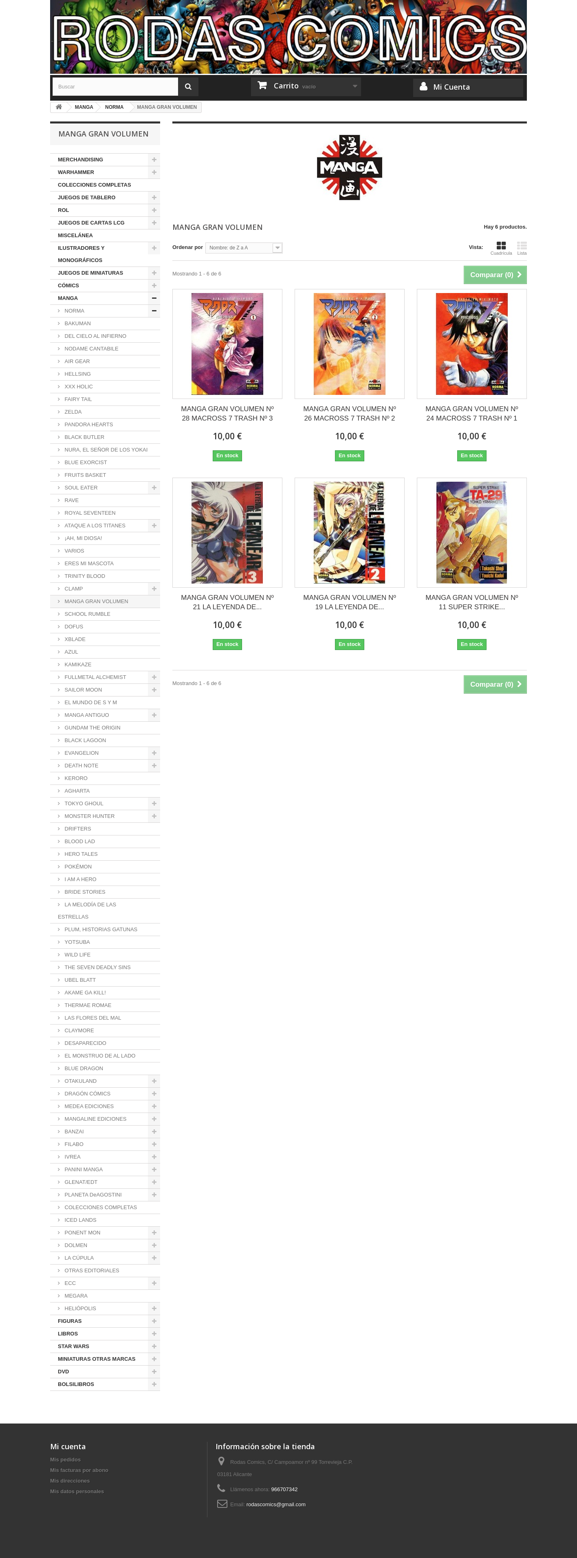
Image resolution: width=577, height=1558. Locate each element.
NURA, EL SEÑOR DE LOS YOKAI (105, 450)
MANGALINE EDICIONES (94, 1119)
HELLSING (77, 374)
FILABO (73, 1144)
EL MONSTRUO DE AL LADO (99, 1056)
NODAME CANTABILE (91, 349)
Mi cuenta (68, 1446)
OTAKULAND (80, 1081)
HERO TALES (80, 854)
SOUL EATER (80, 488)
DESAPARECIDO (84, 1043)
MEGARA (75, 1296)
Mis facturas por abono (79, 1470)
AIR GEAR (76, 361)
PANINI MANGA (83, 1169)
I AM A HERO (80, 879)
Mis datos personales (77, 1491)
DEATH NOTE (80, 765)
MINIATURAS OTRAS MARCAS (96, 1359)
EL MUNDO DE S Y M (90, 702)
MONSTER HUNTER (89, 816)
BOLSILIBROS (76, 1384)
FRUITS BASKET (84, 475)
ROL (63, 210)
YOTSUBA (76, 942)
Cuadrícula (501, 248)
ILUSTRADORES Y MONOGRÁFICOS (81, 254)
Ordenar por (187, 247)
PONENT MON (82, 1233)
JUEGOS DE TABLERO (86, 197)
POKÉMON (77, 867)
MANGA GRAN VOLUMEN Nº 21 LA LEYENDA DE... (227, 602)
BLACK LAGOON (84, 740)
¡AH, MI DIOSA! (82, 538)
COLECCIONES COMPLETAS (94, 185)
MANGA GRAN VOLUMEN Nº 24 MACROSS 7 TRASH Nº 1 (471, 413)
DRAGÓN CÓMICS (86, 1094)
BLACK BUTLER (83, 437)
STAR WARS (73, 1346)
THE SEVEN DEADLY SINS (97, 967)
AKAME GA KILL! (84, 992)
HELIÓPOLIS (79, 1308)
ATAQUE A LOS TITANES (94, 525)
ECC (69, 1283)
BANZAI (73, 1131)
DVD (63, 1371)
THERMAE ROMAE (87, 1005)
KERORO (75, 778)
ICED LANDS (80, 1220)
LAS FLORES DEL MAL (92, 1018)
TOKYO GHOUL (83, 803)
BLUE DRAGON (83, 1068)
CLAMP (73, 589)
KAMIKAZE (77, 664)
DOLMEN (75, 1245)
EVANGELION (81, 753)
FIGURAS (70, 1321)
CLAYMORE (78, 1030)
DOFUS (73, 627)
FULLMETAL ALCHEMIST (94, 677)
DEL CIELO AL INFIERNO (94, 336)
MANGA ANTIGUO (86, 715)
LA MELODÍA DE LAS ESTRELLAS (87, 910)
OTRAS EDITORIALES (91, 1270)
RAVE (71, 500)
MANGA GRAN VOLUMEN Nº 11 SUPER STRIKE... (471, 602)
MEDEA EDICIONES (88, 1106)
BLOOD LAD (79, 841)
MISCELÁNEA (75, 235)
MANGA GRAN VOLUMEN (95, 601)
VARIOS (73, 551)
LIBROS (68, 1334)
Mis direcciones (70, 1481)
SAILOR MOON (82, 690)
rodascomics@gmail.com (276, 1504)
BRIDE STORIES (84, 892)
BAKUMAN (77, 323)
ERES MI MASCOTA (88, 563)
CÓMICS (68, 285)
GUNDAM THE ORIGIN (92, 728)
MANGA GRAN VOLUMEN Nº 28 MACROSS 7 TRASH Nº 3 (227, 413)
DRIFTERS (77, 829)
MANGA (68, 298)
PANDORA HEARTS (88, 424)
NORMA (73, 311)
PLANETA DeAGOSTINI (92, 1195)
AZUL (70, 652)
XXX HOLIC (78, 386)
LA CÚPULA (78, 1258)
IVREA (72, 1157)
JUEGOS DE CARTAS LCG (91, 223)
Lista (522, 248)
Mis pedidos (65, 1460)
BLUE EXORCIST (85, 462)
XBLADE (74, 639)
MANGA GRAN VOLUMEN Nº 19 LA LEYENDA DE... (349, 602)
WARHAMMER (76, 172)
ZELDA (72, 412)
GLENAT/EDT (80, 1182)
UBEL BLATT (79, 980)
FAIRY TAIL (77, 399)
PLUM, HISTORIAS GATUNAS (100, 929)
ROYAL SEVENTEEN (89, 513)
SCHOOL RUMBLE (86, 614)
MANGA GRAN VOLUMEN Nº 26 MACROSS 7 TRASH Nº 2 (349, 413)
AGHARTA (76, 791)
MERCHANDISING (80, 159)
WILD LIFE (76, 955)
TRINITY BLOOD (84, 576)
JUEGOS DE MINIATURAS (90, 273)
